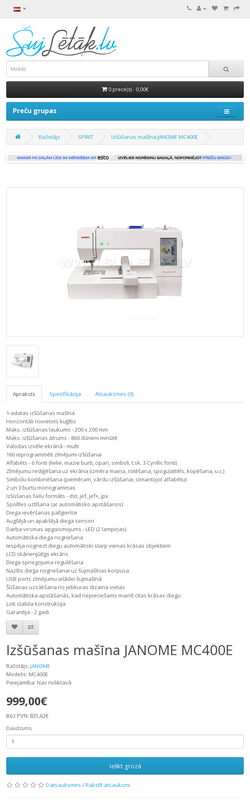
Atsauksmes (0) (114, 394)
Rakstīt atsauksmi (108, 785)
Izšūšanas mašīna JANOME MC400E (154, 137)
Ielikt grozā (125, 766)
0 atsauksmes (63, 785)
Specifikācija (65, 394)
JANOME (40, 666)
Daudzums (19, 728)
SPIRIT (85, 137)
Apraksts (24, 394)
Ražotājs (49, 137)
